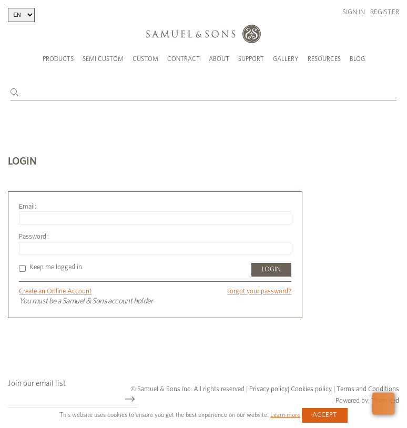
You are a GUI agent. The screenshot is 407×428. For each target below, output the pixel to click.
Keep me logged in (50, 267)
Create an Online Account (55, 291)
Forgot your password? (259, 291)
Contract (183, 59)
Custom (145, 59)
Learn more (285, 415)
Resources (324, 59)
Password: (33, 236)
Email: (27, 206)
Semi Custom (103, 59)
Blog (357, 59)
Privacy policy (268, 389)
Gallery (286, 59)
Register (384, 12)
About (219, 59)
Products (58, 59)
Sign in (353, 12)
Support (251, 59)
